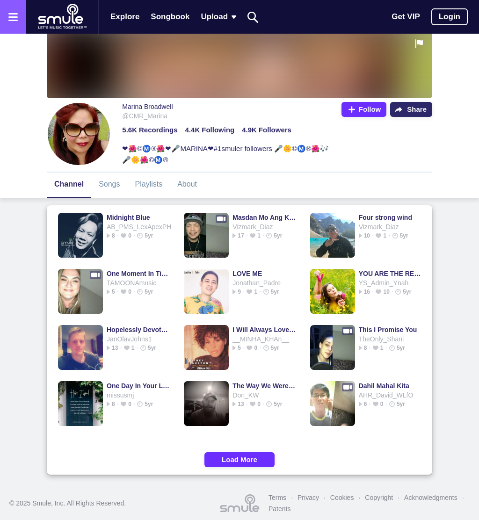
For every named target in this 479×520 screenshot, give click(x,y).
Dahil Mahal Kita (384, 386)
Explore (124, 16)
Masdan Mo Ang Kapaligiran (264, 217)
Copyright (379, 497)
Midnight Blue (128, 217)
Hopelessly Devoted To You (138, 329)
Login (449, 16)
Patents (279, 509)
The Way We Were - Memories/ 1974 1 (264, 386)
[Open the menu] (13, 17)
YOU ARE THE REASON (390, 273)
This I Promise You (388, 329)
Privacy (308, 497)
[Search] (253, 17)
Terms (277, 497)
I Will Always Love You (264, 329)
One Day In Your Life (138, 386)
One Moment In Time (138, 273)
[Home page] (62, 17)
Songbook (170, 16)
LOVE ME (247, 273)
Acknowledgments (430, 497)
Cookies (342, 497)
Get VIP (406, 16)
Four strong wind (385, 217)
